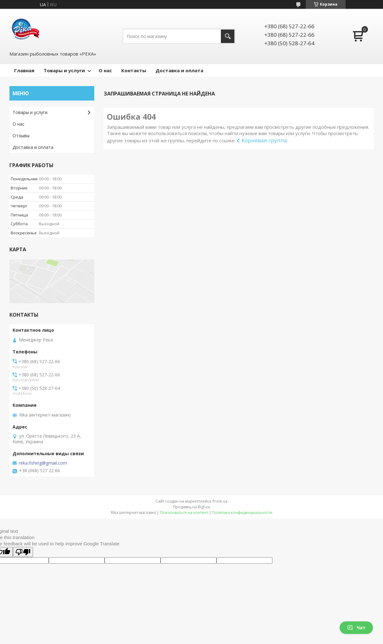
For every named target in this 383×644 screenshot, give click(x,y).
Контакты (133, 70)
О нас (105, 70)
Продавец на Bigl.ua (191, 507)
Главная (24, 70)
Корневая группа (264, 140)
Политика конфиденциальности (242, 512)
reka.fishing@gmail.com (43, 463)
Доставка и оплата (179, 70)
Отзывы (21, 136)
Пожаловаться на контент (184, 512)
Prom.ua (219, 501)
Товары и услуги (64, 70)
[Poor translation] (23, 552)
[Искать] (227, 36)
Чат (356, 627)
